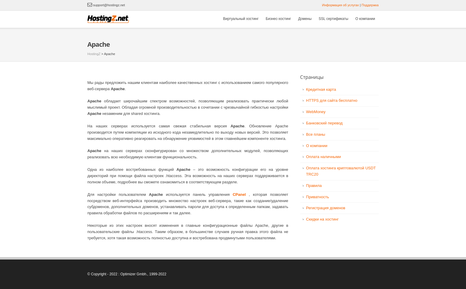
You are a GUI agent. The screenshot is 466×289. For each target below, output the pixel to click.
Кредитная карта (321, 89)
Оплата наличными (323, 156)
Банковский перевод (324, 123)
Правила (314, 185)
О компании (365, 19)
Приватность (317, 197)
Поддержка (370, 5)
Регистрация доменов (325, 208)
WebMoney (316, 112)
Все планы (315, 134)
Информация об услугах (340, 5)
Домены (304, 19)
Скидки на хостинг (322, 219)
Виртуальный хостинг (241, 19)
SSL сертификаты (333, 19)
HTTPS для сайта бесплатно (332, 100)
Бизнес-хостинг (278, 19)
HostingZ (93, 54)
